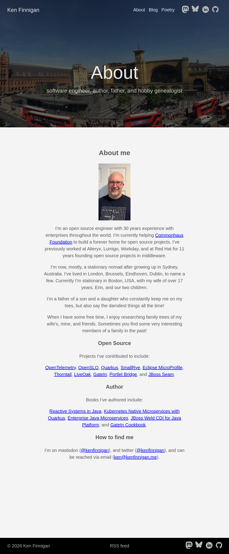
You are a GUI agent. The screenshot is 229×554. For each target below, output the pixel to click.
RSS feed (119, 545)
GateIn (100, 374)
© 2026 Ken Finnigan (28, 545)
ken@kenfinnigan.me (135, 457)
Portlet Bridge (123, 374)
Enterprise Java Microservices (98, 418)
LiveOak (82, 374)
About (139, 9)
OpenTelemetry (60, 367)
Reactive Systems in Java (75, 411)
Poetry (168, 9)
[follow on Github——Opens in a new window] (216, 10)
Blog (153, 9)
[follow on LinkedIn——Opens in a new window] (206, 10)
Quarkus (109, 367)
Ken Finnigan (23, 10)
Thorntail (63, 374)
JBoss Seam (161, 374)
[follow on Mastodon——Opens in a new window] (186, 10)
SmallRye (130, 367)
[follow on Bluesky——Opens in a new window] (196, 10)
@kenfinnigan (95, 450)
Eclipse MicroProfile (162, 367)
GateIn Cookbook (128, 424)
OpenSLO (88, 367)
